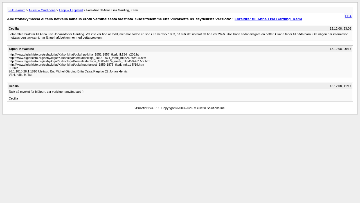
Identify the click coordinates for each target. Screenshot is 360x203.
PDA (348, 16)
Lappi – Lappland (71, 10)
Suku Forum (16, 10)
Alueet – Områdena (42, 10)
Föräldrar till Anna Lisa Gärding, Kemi (268, 19)
